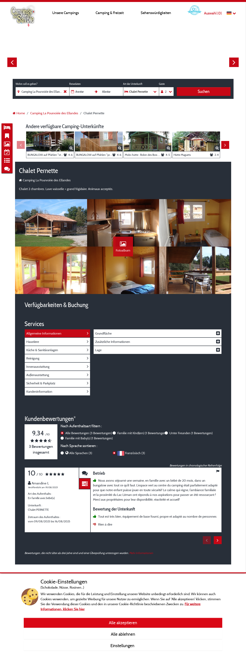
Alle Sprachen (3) (80, 453)
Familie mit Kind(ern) (141, 433)
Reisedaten (75, 84)
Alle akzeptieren (123, 622)
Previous (12, 62)
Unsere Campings (65, 12)
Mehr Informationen (141, 553)
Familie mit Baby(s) (89, 438)
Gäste (162, 84)
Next (234, 62)
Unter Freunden (191, 433)
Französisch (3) (135, 453)
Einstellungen (122, 645)
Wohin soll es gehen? (26, 84)
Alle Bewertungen (88, 433)
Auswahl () (213, 13)
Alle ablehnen (123, 634)
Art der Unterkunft (132, 84)
